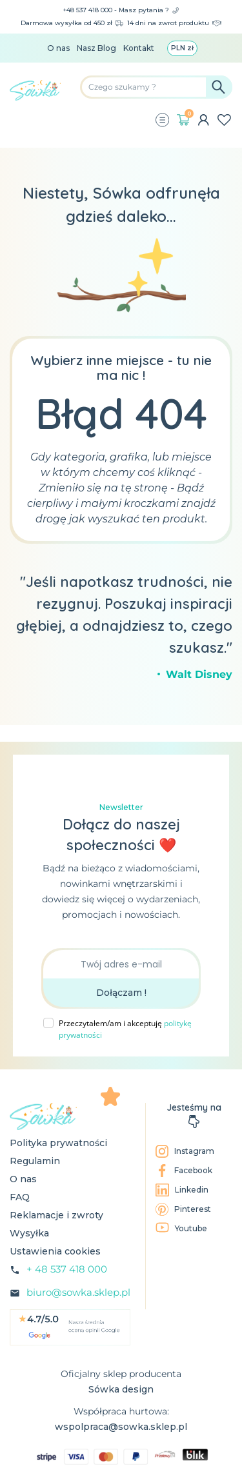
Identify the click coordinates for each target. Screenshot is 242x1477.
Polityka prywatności (58, 1143)
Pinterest (183, 1209)
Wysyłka (29, 1233)
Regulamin (35, 1161)
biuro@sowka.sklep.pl (78, 1292)
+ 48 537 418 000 (66, 1269)
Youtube (181, 1227)
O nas (58, 48)
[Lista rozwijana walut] (182, 48)
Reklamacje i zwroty (56, 1215)
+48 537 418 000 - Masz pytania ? (121, 10)
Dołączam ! (121, 992)
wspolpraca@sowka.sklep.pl (121, 1426)
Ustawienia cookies (55, 1251)
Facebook (184, 1170)
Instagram (185, 1151)
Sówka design (121, 1389)
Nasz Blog (96, 48)
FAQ (20, 1197)
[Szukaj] (156, 87)
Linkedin (182, 1190)
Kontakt (138, 48)
